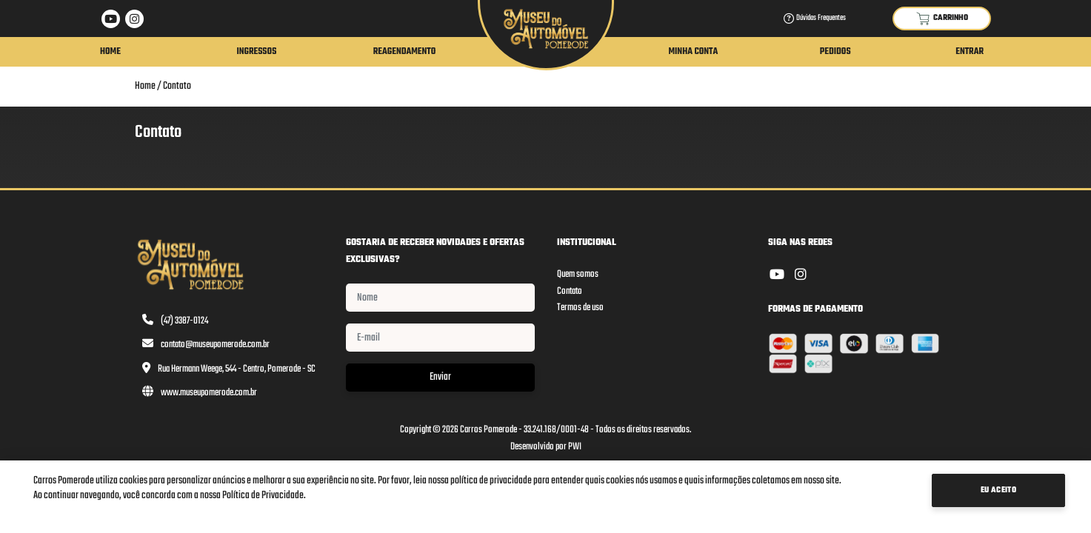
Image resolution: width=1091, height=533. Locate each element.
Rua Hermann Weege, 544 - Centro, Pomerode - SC (237, 369)
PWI (574, 447)
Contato (177, 86)
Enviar (440, 377)
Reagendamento (404, 51)
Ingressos (256, 51)
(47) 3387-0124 (184, 321)
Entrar (969, 51)
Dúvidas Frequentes (815, 18)
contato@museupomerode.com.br (215, 344)
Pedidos (835, 51)
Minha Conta (693, 51)
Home (110, 51)
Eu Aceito (999, 490)
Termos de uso (580, 307)
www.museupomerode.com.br (209, 392)
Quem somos (577, 274)
